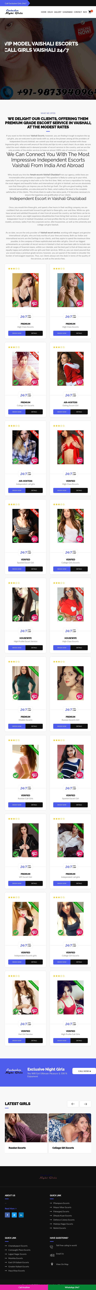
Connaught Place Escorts (17, 1250)
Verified (70, 481)
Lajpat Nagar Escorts (15, 1254)
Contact (78, 12)
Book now (16, 333)
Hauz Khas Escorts (15, 1270)
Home (43, 12)
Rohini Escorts (58, 1228)
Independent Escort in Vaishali (20, 219)
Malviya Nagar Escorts (61, 1224)
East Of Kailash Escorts (17, 1262)
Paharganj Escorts (59, 1211)
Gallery (57, 12)
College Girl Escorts (63, 1148)
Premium (25, 324)
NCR (85, 12)
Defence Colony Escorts (62, 1219)
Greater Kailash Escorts (17, 1266)
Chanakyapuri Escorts (16, 1245)
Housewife (26, 638)
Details (34, 333)
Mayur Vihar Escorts (60, 1207)
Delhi (50, 12)
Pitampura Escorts (60, 1203)
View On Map (62, 1264)
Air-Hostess (70, 402)
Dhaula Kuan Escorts (61, 1215)
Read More (10, 1208)
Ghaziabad (68, 12)
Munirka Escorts (14, 1258)
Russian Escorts (17, 1148)
